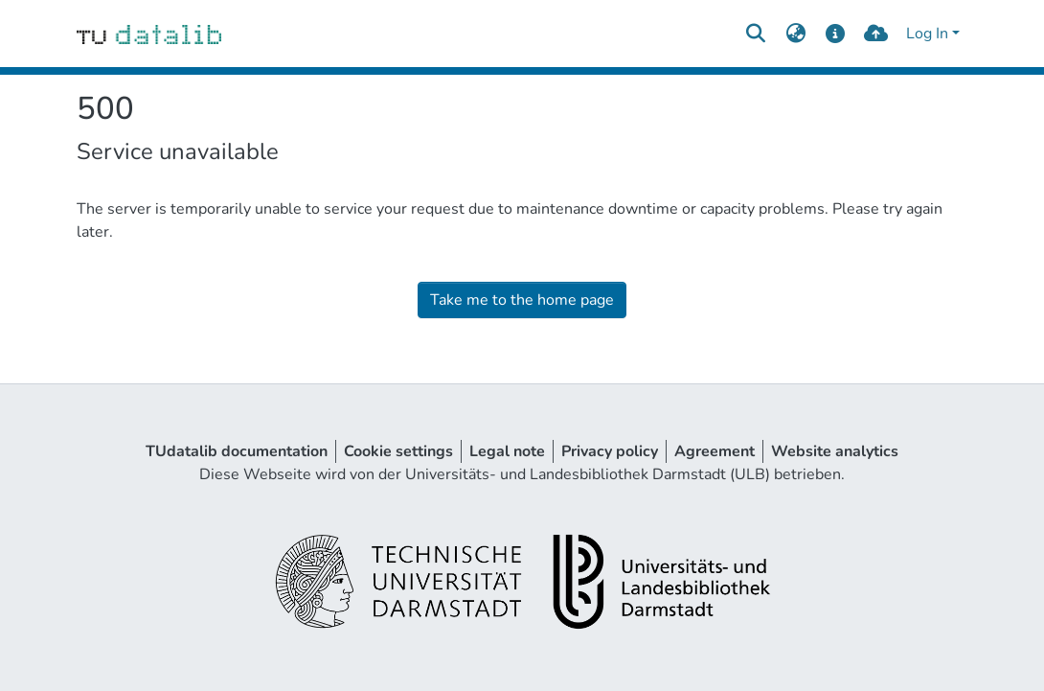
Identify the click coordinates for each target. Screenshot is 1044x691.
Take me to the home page (522, 300)
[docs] (836, 33)
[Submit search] (755, 33)
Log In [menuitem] (927, 33)
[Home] (149, 33)
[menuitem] (795, 33)
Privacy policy (609, 451)
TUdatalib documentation (237, 451)
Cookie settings (398, 451)
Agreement (714, 451)
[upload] (876, 33)
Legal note (507, 451)
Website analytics (834, 451)
